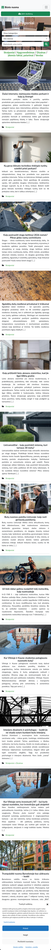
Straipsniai (9, 52)
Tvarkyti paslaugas (9, 922)
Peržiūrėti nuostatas (25, 941)
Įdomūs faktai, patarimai (20, 55)
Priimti (25, 928)
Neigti (25, 935)
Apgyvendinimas (25, 52)
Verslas (39, 55)
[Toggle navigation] (46, 7)
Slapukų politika (18, 947)
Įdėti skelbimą (25, 14)
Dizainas (41, 52)
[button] (47, 904)
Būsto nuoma (10, 7)
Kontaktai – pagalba (32, 947)
